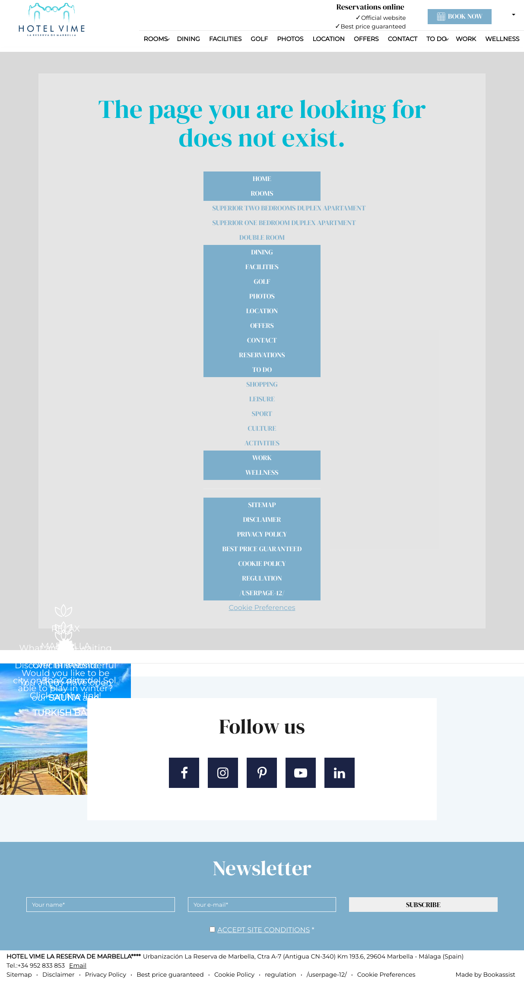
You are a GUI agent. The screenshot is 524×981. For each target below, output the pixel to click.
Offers (366, 39)
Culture (262, 428)
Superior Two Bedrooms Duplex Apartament (267, 208)
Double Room (262, 237)
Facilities (225, 39)
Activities (262, 443)
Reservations (262, 355)
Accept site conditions (263, 930)
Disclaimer (262, 519)
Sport (262, 414)
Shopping (262, 384)
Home (262, 179)
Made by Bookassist (485, 974)
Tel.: (35, 965)
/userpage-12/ (262, 593)
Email (77, 965)
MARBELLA (65, 646)
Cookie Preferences (262, 608)
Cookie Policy (262, 563)
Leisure (262, 399)
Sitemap (262, 505)
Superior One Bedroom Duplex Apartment (267, 223)
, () (303, 956)
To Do (436, 39)
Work (466, 39)
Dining (188, 39)
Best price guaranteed (262, 549)
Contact (402, 39)
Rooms (156, 39)
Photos (290, 39)
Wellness (502, 39)
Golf (259, 39)
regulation (262, 578)
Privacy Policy (262, 534)
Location (328, 39)
